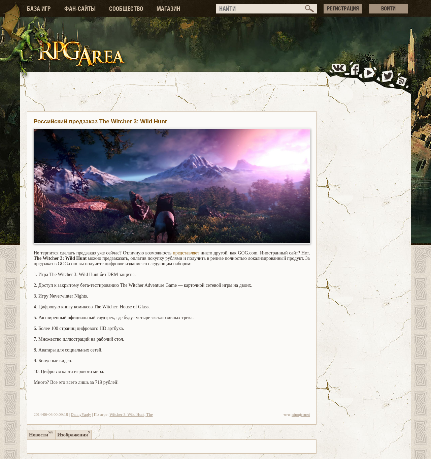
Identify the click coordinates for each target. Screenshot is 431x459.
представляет (186, 252)
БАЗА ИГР (39, 8)
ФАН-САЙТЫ (80, 8)
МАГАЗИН (168, 8)
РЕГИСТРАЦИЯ (343, 8)
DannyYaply (81, 414)
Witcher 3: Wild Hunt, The (131, 414)
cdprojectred (301, 414)
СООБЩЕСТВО (126, 8)
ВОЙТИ (388, 8)
